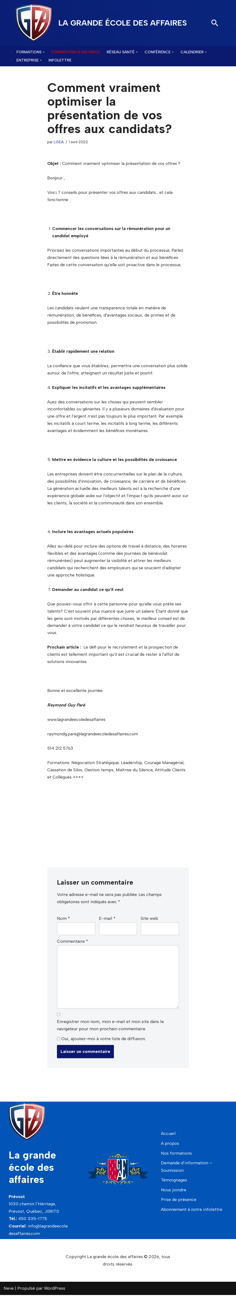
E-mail (107, 936)
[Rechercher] (214, 23)
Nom (63, 936)
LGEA (59, 142)
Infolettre (60, 60)
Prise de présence (178, 1219)
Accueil (168, 1153)
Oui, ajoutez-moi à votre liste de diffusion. (101, 1058)
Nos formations (176, 1173)
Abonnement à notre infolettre (191, 1229)
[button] (44, 52)
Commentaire (72, 959)
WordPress (54, 1308)
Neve (9, 1308)
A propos (170, 1163)
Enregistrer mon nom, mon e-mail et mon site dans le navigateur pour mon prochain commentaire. (110, 1045)
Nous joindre (173, 1210)
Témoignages (174, 1200)
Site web (149, 936)
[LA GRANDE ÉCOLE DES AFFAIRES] (101, 23)
